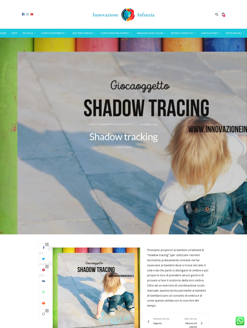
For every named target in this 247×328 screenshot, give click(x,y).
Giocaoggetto (123, 124)
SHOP (14, 33)
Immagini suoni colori (150, 33)
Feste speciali (234, 33)
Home (3, 33)
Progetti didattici (182, 33)
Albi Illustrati (209, 33)
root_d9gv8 (125, 147)
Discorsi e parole (83, 33)
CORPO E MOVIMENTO (101, 124)
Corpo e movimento (53, 33)
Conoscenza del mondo (115, 33)
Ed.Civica (28, 33)
